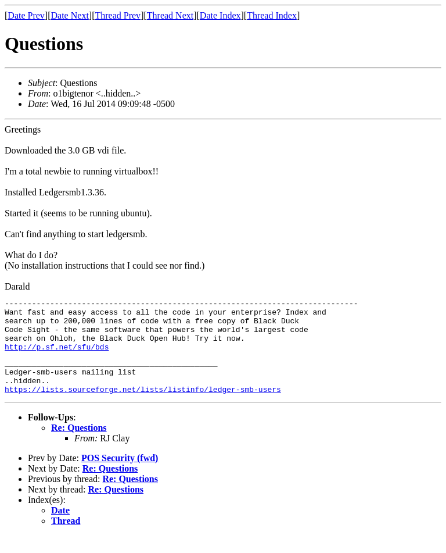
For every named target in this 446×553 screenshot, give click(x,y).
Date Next (70, 15)
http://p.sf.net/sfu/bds (57, 357)
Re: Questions (79, 445)
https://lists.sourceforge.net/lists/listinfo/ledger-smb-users (143, 406)
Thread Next (170, 15)
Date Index (220, 15)
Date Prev (26, 15)
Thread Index (272, 15)
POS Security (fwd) (119, 475)
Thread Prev (118, 15)
